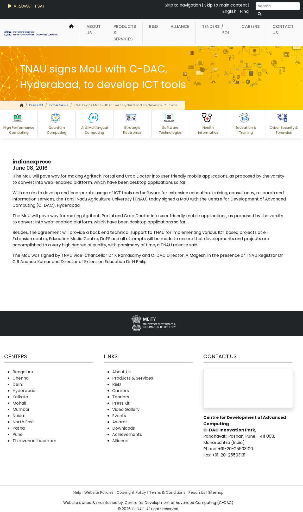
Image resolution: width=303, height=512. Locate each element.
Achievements (127, 434)
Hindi (244, 11)
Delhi (17, 384)
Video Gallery (126, 409)
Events (119, 416)
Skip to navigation (183, 5)
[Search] (278, 6)
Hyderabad (23, 391)
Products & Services (124, 32)
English (229, 11)
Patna (18, 428)
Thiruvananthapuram (34, 441)
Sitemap (216, 492)
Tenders (211, 26)
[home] (71, 32)
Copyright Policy (131, 492)
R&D (153, 26)
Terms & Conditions (167, 492)
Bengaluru (22, 372)
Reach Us (196, 492)
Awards (120, 422)
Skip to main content (225, 5)
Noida (18, 416)
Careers (251, 26)
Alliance (180, 26)
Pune (17, 434)
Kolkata (20, 397)
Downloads (123, 428)
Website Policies (98, 492)
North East (23, 422)
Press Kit (36, 105)
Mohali (19, 403)
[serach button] (259, 14)
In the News (58, 105)
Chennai (20, 378)
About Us (93, 29)
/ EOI (225, 29)
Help (77, 492)
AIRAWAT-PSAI (25, 6)
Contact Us (283, 29)
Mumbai (20, 409)
